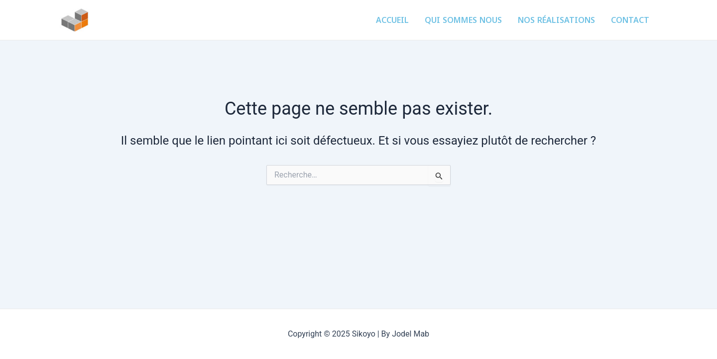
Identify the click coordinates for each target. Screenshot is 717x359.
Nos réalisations (556, 19)
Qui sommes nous (463, 19)
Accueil (392, 19)
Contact (630, 19)
